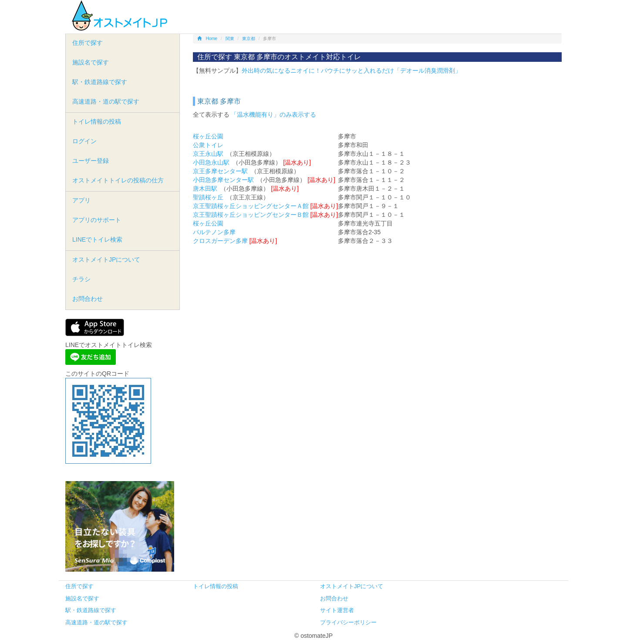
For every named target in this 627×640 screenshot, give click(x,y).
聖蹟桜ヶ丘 (208, 197)
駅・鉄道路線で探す (99, 81)
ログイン (84, 141)
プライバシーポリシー (348, 622)
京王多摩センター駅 (220, 171)
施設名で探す (90, 62)
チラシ (81, 279)
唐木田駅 (205, 188)
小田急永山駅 (211, 162)
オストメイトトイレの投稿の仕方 (118, 180)
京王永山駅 (208, 153)
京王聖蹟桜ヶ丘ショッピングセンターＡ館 (251, 205)
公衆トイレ (208, 144)
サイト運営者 (337, 610)
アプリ (81, 200)
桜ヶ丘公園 (208, 136)
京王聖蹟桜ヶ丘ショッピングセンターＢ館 (251, 214)
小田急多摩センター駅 (223, 179)
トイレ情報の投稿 (96, 121)
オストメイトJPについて (106, 259)
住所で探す (87, 42)
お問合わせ (87, 298)
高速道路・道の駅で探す (105, 101)
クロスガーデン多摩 (220, 240)
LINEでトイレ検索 (97, 239)
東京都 (248, 38)
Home (207, 38)
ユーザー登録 (90, 160)
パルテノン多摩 (214, 232)
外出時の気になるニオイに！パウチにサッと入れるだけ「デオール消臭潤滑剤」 (351, 70)
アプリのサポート (96, 219)
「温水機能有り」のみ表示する (273, 114)
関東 (230, 38)
